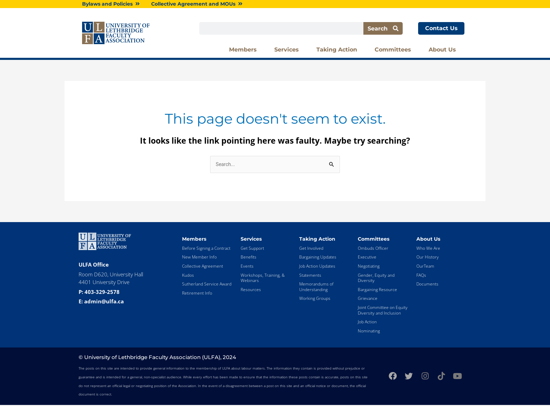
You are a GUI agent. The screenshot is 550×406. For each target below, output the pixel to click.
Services (288, 50)
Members (244, 50)
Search (383, 29)
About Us (444, 50)
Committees (395, 50)
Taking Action (338, 50)
